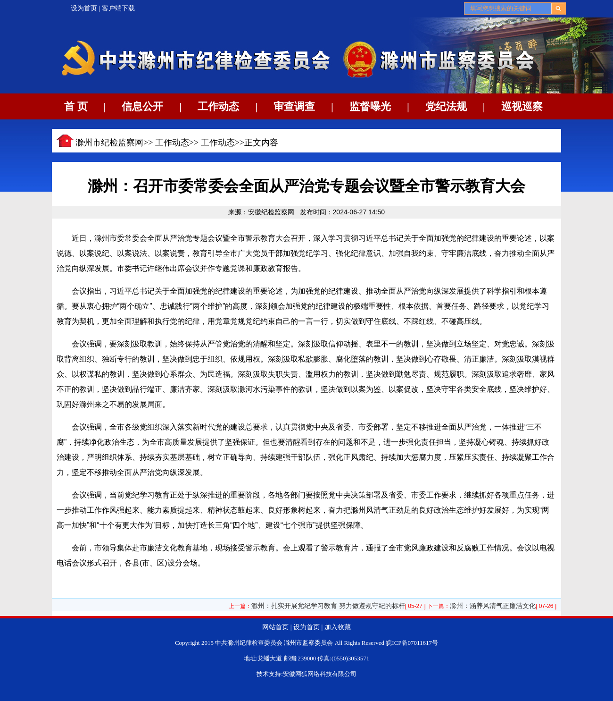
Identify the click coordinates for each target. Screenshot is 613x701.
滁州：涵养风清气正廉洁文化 (493, 605)
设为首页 (84, 8)
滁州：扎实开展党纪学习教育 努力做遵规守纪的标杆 (328, 605)
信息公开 (142, 106)
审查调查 (294, 106)
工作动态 (218, 106)
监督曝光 (370, 106)
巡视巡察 (522, 106)
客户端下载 (118, 8)
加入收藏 (337, 627)
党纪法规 (446, 106)
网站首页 (275, 627)
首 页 (76, 106)
